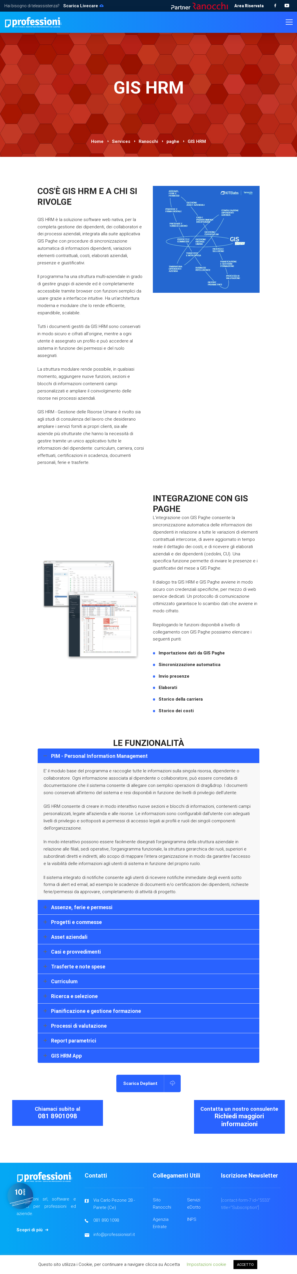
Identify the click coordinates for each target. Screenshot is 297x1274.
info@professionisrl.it (114, 1234)
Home (97, 141)
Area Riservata (249, 5)
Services (121, 141)
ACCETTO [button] (245, 1264)
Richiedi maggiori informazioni (239, 1152)
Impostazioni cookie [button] (206, 1264)
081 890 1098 (106, 1220)
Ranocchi (148, 141)
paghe (172, 141)
